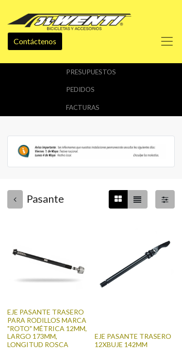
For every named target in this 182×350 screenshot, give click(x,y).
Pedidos (80, 89)
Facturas (82, 107)
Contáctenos (35, 41)
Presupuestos (91, 72)
